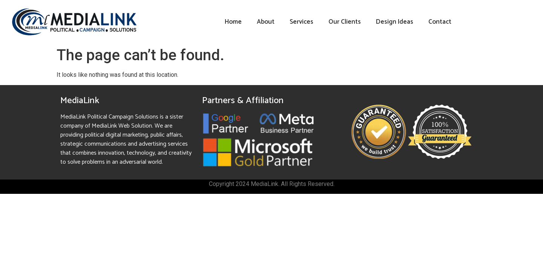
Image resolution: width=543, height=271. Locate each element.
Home (233, 22)
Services (301, 22)
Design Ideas (394, 22)
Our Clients (344, 22)
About (266, 22)
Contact (439, 22)
